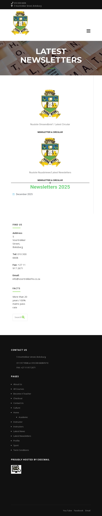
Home (16, 412)
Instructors (18, 426)
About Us (17, 384)
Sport (16, 445)
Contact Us (18, 403)
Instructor (17, 421)
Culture (16, 407)
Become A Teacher (22, 393)
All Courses (18, 389)
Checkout (17, 398)
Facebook (78, 510)
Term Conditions (21, 450)
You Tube (67, 510)
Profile (16, 440)
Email (87, 510)
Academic (23, 417)
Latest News (19, 431)
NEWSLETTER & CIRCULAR (50, 132)
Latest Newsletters (22, 436)
